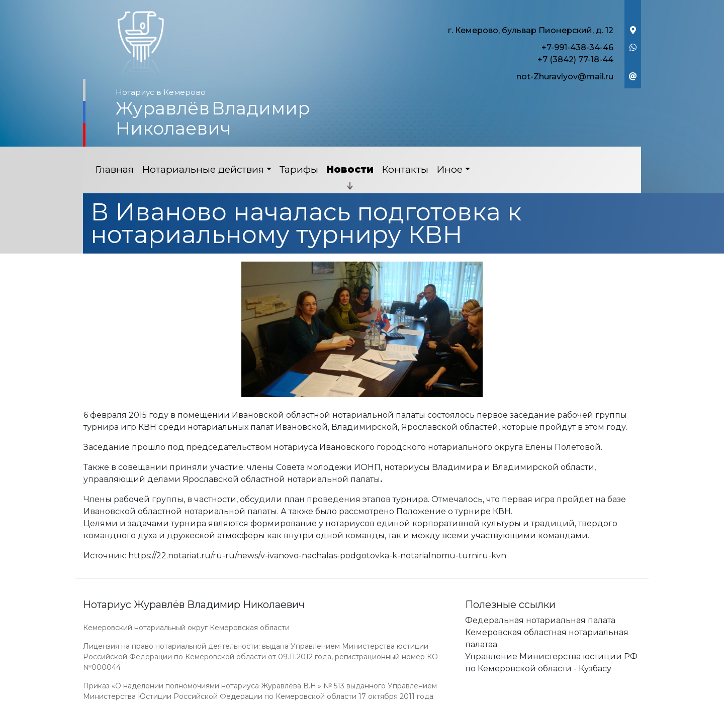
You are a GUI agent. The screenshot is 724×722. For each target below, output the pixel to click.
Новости (350, 169)
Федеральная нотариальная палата (540, 620)
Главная (114, 169)
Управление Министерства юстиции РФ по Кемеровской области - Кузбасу (551, 662)
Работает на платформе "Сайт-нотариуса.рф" (562, 716)
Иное (449, 169)
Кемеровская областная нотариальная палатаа (546, 638)
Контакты (405, 169)
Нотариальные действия (203, 169)
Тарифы (299, 169)
